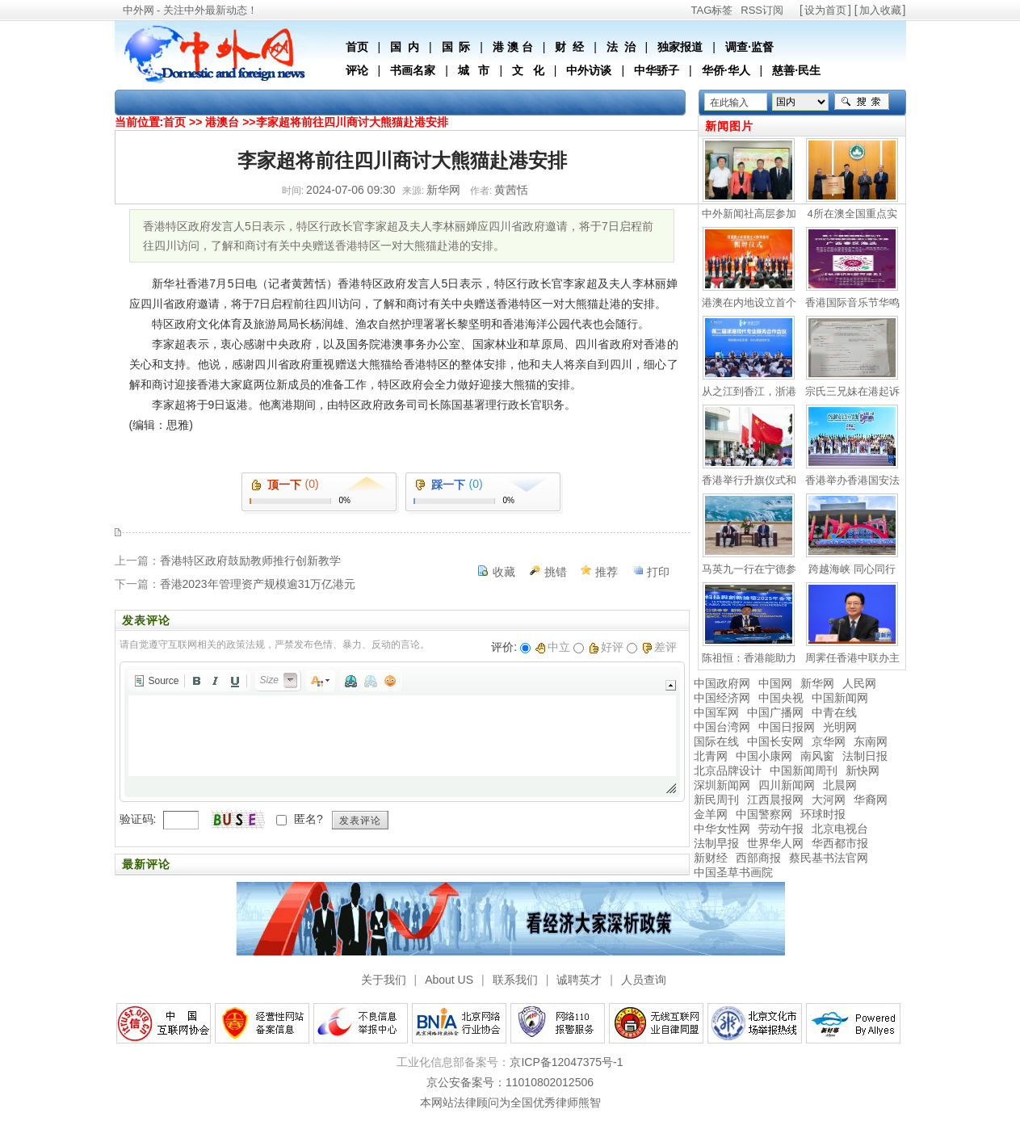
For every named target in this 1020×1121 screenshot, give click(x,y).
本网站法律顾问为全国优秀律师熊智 (510, 1102)
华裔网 (871, 799)
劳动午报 (781, 828)
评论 (357, 70)
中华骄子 (656, 70)
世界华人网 (775, 843)
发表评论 (360, 820)
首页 (357, 46)
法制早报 (716, 843)
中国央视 (781, 697)
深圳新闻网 (722, 785)
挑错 (555, 571)
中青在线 (834, 712)
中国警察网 (764, 814)
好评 (606, 646)
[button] (156, 681)
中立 (552, 646)
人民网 (859, 683)
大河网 (829, 799)
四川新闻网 (786, 785)
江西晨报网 (775, 799)
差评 (659, 646)
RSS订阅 (762, 10)
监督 (762, 46)
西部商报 (758, 857)
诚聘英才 (579, 979)
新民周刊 (716, 799)
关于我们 (383, 979)
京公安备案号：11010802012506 (510, 1082)
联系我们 (515, 979)
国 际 (456, 46)
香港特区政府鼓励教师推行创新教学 (250, 560)
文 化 (528, 70)
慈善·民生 (796, 70)
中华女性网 (722, 828)
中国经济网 (722, 697)
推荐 (606, 571)
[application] (402, 731)
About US (449, 979)
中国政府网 (722, 683)
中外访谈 (588, 70)
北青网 (711, 755)
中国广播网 (775, 712)
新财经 (711, 857)
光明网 (840, 726)
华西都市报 (840, 843)
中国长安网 (775, 741)
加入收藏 (880, 10)
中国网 (775, 683)
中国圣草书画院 (733, 872)
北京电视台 (840, 828)
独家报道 (680, 46)
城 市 (474, 70)
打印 (658, 571)
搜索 (861, 102)
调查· (738, 46)
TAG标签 (712, 10)
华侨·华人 (726, 70)
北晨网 (840, 785)
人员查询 (643, 979)
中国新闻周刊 (803, 770)
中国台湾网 (722, 726)
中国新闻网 (840, 697)
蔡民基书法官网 (828, 857)
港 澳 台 (513, 46)
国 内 (404, 46)
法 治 (621, 46)
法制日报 (865, 755)
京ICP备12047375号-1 (566, 1062)
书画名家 (412, 70)
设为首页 (825, 10)
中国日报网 (786, 726)
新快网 (862, 770)
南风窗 (817, 755)
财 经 (569, 46)
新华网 (817, 683)
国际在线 (716, 741)
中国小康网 (764, 755)
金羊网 (711, 814)
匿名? (308, 818)
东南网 (871, 741)
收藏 (504, 571)
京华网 (829, 741)
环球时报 (823, 814)
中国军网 (716, 712)
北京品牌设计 (728, 770)
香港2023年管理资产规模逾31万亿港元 (258, 583)
